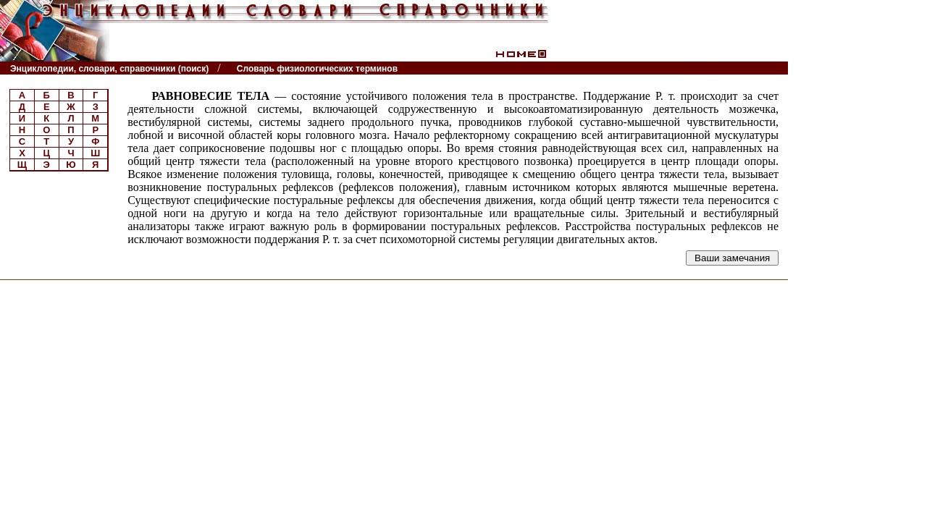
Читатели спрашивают (732, 68)
